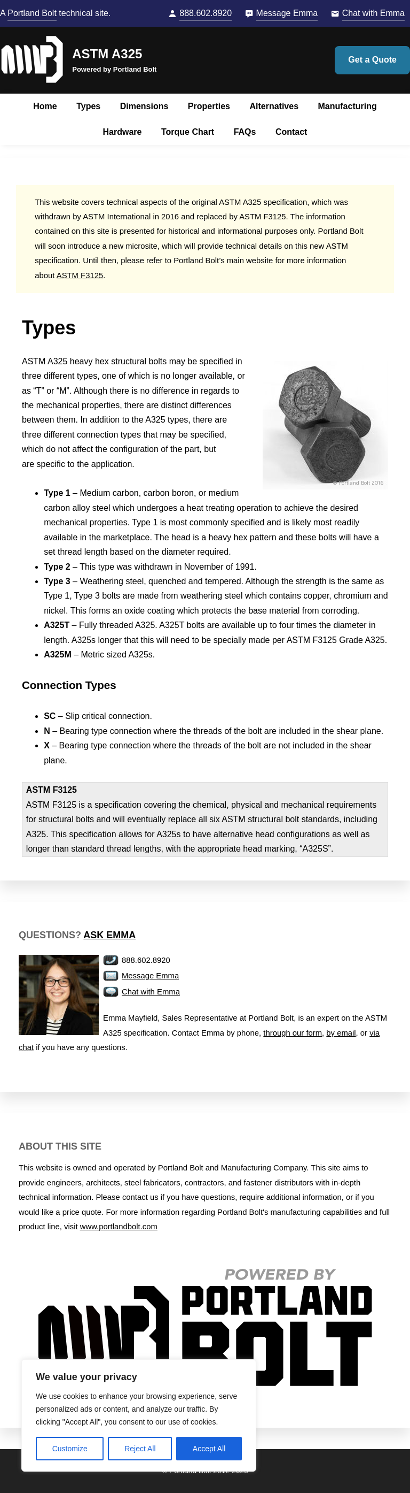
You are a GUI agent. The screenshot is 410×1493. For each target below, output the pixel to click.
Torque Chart (187, 131)
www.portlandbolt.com (118, 1226)
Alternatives (273, 106)
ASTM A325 (107, 54)
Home (45, 106)
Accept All (209, 1448)
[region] (138, 1415)
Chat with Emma (373, 13)
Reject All (139, 1448)
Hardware (122, 131)
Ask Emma (109, 935)
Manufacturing (347, 106)
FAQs (245, 131)
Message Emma (287, 13)
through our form (292, 1033)
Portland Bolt (32, 13)
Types (88, 106)
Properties (209, 106)
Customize (70, 1448)
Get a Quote (372, 59)
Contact (291, 131)
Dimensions (144, 106)
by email (341, 1033)
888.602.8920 (205, 13)
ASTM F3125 (80, 275)
